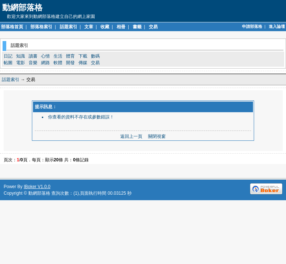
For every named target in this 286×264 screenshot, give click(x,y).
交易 (153, 26)
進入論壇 (277, 26)
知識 (20, 56)
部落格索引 (41, 26)
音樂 (33, 62)
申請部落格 (252, 26)
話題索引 (68, 26)
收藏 (104, 26)
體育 (70, 56)
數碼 (95, 56)
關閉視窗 (157, 136)
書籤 (137, 26)
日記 (8, 56)
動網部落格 (39, 193)
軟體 (58, 62)
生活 (58, 56)
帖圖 (8, 62)
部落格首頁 (12, 26)
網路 (45, 62)
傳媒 (82, 62)
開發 (70, 62)
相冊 (121, 26)
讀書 (33, 56)
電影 (20, 62)
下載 (82, 56)
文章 (88, 26)
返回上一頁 (131, 136)
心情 (45, 56)
